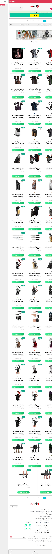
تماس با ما (46, 530)
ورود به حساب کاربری (29, 529)
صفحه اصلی (46, 525)
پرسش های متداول (37, 525)
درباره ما (45, 527)
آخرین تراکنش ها (30, 532)
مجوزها (38, 527)
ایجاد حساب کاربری (29, 525)
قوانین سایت (37, 530)
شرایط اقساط (37, 532)
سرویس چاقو (29, 13)
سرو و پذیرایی (37, 13)
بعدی (15, 21)
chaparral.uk (3, 2)
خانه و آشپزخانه (45, 13)
